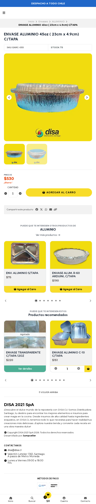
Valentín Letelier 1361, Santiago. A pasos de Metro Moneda (24, 455)
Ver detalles (25, 368)
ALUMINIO (58, 21)
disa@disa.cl (13, 450)
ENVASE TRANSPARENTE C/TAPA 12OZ (23, 354)
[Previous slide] (9, 97)
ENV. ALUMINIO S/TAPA (22, 273)
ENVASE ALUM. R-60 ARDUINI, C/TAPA (66, 274)
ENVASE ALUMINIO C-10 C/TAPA (68, 354)
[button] (55, 209)
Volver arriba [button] (48, 392)
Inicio (31, 21)
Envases (43, 21)
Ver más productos (48, 235)
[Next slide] (86, 97)
